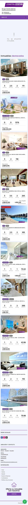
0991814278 (6, 12)
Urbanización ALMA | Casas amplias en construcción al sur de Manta (14, 81)
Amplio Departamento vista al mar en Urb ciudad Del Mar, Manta (14, 301)
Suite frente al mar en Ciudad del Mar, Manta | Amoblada (14, 411)
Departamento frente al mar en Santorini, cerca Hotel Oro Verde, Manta (14, 374)
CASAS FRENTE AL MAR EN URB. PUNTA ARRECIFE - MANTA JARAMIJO (14, 154)
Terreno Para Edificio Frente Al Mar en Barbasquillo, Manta (14, 117)
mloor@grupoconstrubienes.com (9, 10)
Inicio (2, 470)
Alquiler (3, 474)
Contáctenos (4, 478)
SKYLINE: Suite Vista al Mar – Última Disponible (14, 337)
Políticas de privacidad (7, 480)
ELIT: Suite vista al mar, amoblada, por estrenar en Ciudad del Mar (14, 264)
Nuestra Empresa (5, 476)
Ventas (3, 472)
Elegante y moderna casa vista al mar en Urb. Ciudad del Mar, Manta (14, 191)
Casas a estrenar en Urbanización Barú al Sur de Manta (14, 227)
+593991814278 (7, 13)
